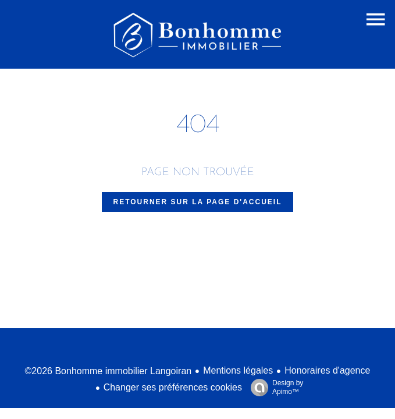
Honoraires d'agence (327, 370)
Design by (274, 387)
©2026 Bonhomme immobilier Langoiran (108, 371)
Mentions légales (238, 370)
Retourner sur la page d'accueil (197, 202)
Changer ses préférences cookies (173, 387)
